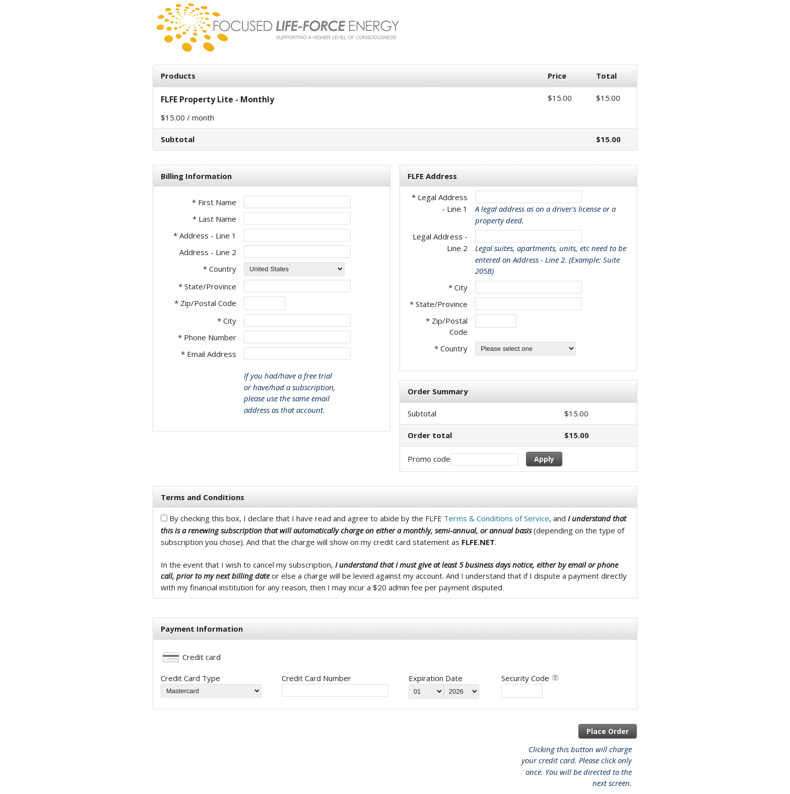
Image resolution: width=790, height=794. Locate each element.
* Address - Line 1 (204, 235)
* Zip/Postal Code (205, 303)
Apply (544, 459)
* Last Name (214, 219)
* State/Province (207, 286)
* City (226, 321)
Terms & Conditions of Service (496, 518)
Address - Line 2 (207, 252)
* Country (219, 269)
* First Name (214, 202)
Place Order (607, 731)
